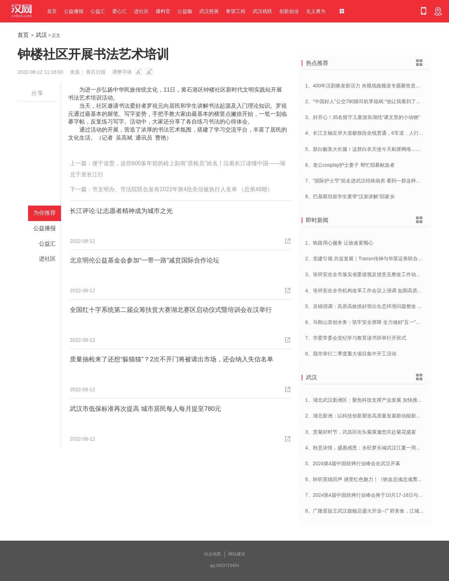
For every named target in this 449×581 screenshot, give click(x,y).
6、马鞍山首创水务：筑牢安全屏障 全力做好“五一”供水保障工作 (375, 322)
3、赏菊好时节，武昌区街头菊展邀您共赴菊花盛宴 (360, 432)
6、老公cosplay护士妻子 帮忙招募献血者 (350, 165)
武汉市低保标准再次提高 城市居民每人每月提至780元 (145, 408)
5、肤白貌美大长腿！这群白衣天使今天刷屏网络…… (363, 149)
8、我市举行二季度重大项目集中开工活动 (350, 353)
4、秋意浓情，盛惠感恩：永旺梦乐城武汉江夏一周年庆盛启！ (373, 447)
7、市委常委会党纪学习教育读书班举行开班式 (355, 338)
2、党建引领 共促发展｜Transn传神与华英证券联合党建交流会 (373, 258)
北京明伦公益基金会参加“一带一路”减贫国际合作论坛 (144, 260)
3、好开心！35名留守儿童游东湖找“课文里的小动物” (362, 117)
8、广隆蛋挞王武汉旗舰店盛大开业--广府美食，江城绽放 (367, 511)
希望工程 (236, 11)
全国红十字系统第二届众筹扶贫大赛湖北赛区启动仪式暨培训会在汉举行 (171, 309)
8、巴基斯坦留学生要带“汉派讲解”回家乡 (350, 196)
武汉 (41, 35)
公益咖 (184, 11)
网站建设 (236, 554)
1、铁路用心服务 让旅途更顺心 (339, 243)
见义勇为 (316, 11)
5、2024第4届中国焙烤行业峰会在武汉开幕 (352, 463)
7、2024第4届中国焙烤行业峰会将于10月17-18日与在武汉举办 (374, 495)
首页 (52, 11)
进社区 (141, 11)
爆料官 (163, 11)
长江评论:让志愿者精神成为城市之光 (121, 210)
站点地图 (212, 554)
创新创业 (289, 11)
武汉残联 (262, 11)
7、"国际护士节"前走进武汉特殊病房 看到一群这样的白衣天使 (373, 180)
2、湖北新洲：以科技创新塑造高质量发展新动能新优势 (365, 416)
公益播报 (73, 11)
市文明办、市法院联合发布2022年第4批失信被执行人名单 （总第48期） (182, 189)
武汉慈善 (209, 11)
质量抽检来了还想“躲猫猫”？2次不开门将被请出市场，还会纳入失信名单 (171, 359)
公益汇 (98, 11)
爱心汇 (119, 11)
